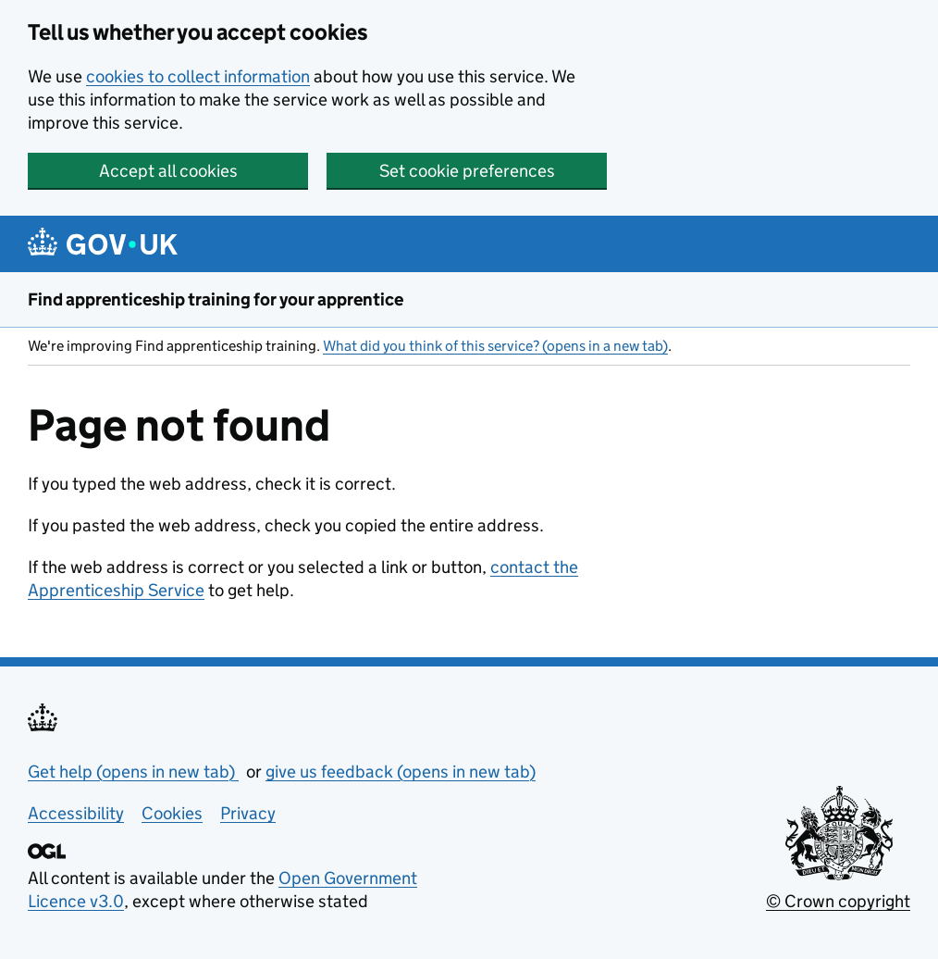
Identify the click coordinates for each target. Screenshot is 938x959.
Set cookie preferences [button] (467, 170)
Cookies (172, 813)
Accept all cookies (168, 170)
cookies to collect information (198, 76)
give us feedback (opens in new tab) (400, 771)
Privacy (248, 813)
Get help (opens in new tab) (133, 771)
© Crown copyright (838, 901)
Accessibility (76, 813)
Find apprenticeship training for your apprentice (215, 299)
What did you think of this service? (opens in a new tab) (495, 346)
